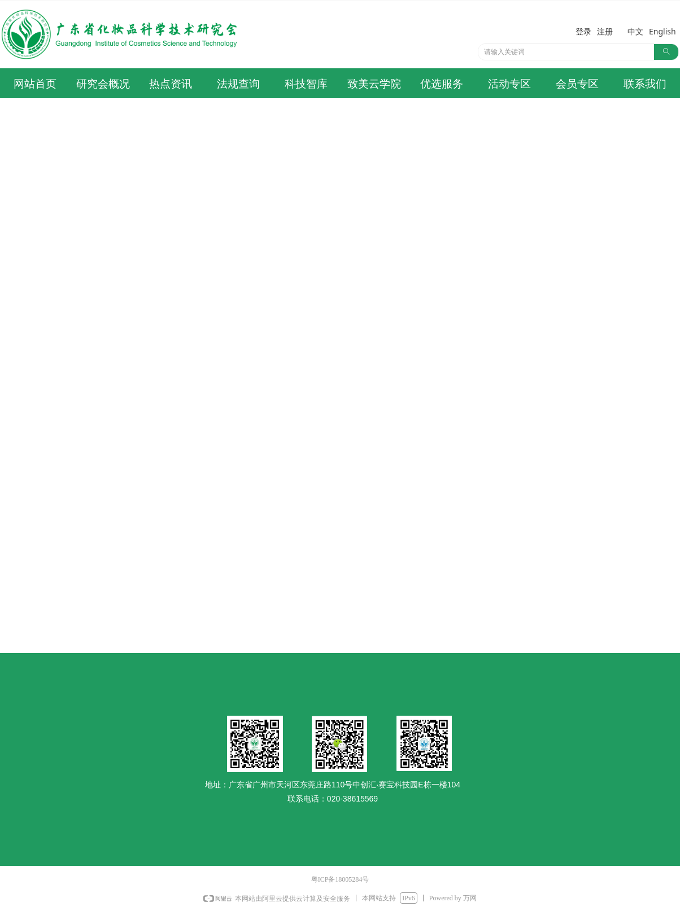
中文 (635, 31)
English (662, 31)
